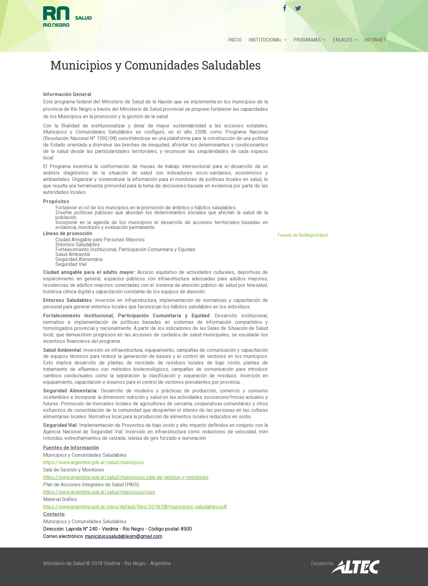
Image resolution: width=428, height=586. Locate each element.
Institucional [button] (268, 40)
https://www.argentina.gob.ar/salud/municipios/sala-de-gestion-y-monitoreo (125, 477)
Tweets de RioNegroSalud (302, 235)
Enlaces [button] (345, 40)
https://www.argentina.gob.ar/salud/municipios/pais (99, 492)
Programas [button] (310, 40)
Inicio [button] (235, 40)
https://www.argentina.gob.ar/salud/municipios (93, 462)
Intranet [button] (375, 40)
